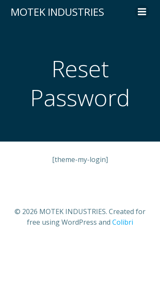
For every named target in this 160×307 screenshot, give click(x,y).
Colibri (122, 222)
